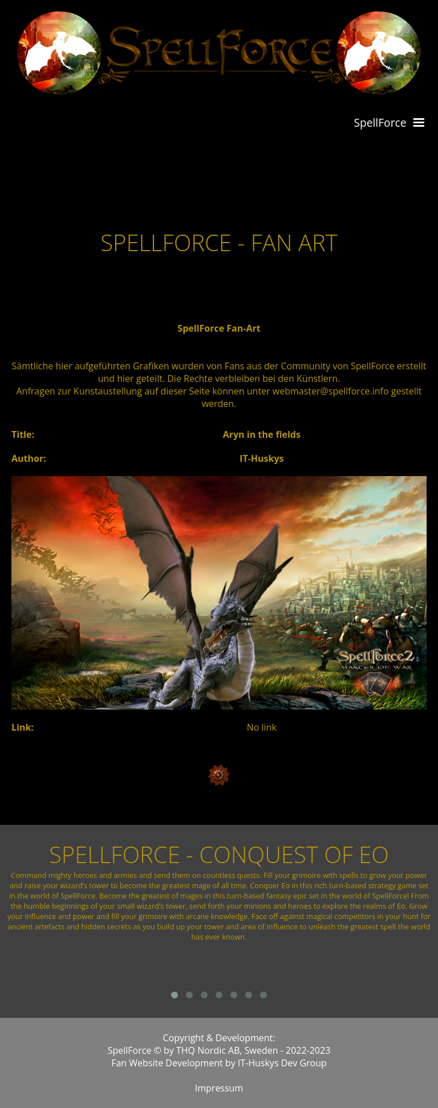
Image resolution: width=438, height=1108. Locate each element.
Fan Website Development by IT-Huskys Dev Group (219, 1063)
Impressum (219, 1088)
